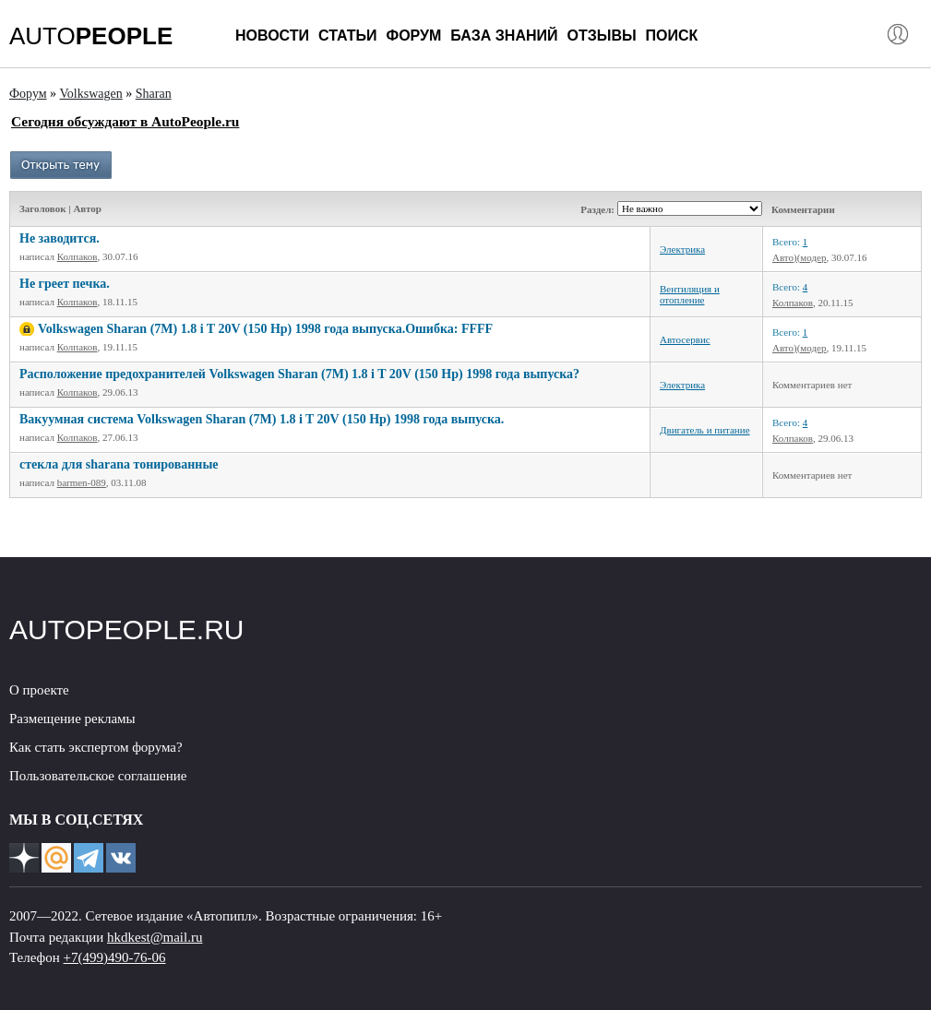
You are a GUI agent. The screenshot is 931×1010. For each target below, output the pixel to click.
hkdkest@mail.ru (154, 937)
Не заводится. (59, 238)
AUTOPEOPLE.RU (127, 629)
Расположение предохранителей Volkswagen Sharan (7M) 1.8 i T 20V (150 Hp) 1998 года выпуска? (299, 374)
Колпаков (77, 256)
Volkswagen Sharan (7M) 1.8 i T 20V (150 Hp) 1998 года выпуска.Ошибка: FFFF (265, 329)
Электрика (682, 249)
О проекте (39, 690)
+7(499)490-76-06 (115, 957)
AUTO (91, 36)
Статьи (347, 35)
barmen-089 (81, 482)
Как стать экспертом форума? (96, 747)
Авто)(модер (799, 257)
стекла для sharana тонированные (119, 464)
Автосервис (685, 339)
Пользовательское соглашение (97, 775)
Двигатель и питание (705, 429)
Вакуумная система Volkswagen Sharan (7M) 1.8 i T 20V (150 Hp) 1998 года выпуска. (261, 419)
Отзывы (601, 35)
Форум (413, 35)
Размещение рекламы (72, 718)
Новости (272, 35)
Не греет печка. (64, 284)
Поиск (672, 35)
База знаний (503, 35)
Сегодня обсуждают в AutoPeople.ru (125, 121)
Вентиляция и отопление (690, 294)
